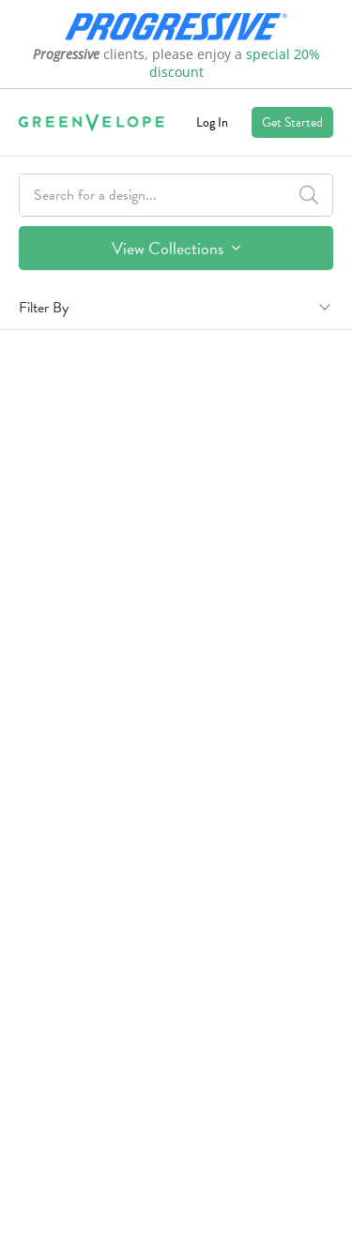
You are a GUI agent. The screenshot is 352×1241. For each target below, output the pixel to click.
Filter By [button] (44, 307)
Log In (212, 122)
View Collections (176, 248)
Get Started (292, 122)
